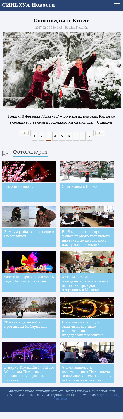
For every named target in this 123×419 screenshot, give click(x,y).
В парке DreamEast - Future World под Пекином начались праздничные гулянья (29, 373)
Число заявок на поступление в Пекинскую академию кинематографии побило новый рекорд (87, 373)
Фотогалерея (30, 152)
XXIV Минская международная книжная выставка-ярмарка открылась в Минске (85, 283)
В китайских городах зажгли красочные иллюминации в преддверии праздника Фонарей (83, 330)
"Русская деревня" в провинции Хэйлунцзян (25, 324)
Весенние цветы (19, 187)
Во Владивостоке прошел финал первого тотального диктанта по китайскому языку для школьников (86, 238)
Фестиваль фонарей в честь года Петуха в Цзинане (29, 279)
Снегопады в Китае (79, 187)
